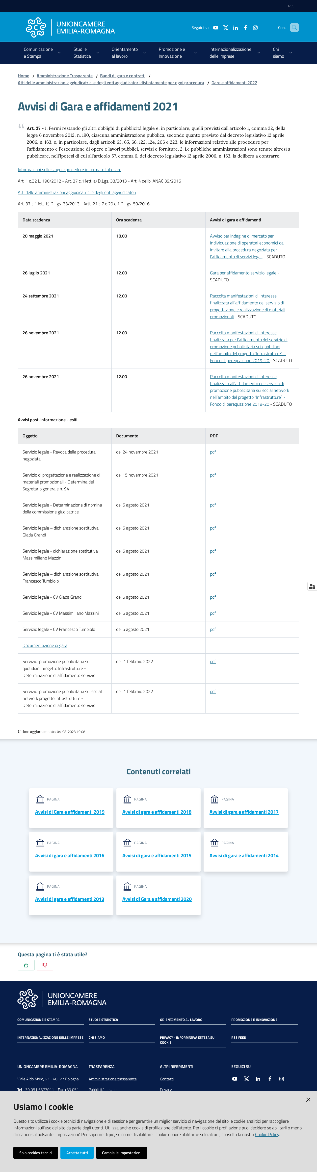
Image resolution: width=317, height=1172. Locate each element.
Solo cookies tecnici (35, 1153)
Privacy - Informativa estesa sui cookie (187, 1040)
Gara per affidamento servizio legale (243, 272)
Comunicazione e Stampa (38, 1020)
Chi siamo (97, 1038)
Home (23, 75)
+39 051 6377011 (38, 1090)
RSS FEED (238, 1038)
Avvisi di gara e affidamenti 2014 (244, 855)
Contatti (167, 1079)
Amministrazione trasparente (113, 1079)
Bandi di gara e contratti (122, 75)
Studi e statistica (103, 1020)
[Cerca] (293, 27)
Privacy (166, 1090)
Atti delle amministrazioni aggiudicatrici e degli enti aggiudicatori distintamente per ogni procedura (111, 82)
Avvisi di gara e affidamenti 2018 (156, 812)
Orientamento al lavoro (181, 1020)
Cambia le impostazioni (121, 1153)
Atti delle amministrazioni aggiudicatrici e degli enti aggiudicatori (77, 192)
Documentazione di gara (45, 645)
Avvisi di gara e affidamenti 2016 (69, 855)
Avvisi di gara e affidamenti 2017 (244, 812)
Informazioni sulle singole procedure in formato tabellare (69, 169)
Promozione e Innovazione (254, 1020)
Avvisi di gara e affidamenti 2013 (69, 899)
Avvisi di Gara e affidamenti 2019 (70, 812)
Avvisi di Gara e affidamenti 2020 (157, 899)
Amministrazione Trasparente (65, 75)
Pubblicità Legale (102, 1090)
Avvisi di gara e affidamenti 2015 (156, 855)
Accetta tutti (77, 1153)
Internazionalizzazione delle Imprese (50, 1038)
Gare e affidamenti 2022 (234, 82)
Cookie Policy (267, 1134)
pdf (213, 475)
